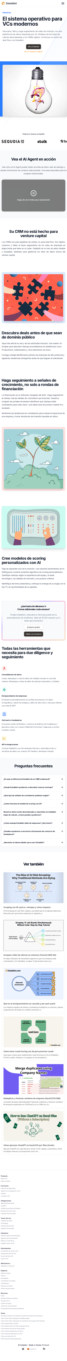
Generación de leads (7, 1226)
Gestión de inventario (7, 1228)
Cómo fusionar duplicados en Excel (12, 1331)
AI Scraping (4, 1223)
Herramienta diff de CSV (8, 1253)
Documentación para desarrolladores (12, 1308)
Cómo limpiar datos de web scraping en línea (15, 1326)
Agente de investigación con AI (10, 1191)
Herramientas (6, 1248)
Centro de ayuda (6, 1303)
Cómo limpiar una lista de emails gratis (13, 1328)
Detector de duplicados (8, 1188)
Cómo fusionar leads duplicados (11, 1339)
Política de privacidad (7, 1288)
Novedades (4, 1278)
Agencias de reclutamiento (9, 1238)
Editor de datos (5, 1181)
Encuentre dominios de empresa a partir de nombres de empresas (21, 1316)
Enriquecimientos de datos (9, 1298)
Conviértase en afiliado (8, 1281)
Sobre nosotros (6, 1273)
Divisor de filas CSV (7, 1256)
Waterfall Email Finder (7, 1203)
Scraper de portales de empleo (10, 1208)
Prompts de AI (5, 1301)
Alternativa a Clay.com (8, 1266)
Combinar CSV (5, 1196)
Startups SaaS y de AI (7, 1243)
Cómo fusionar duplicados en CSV (11, 1333)
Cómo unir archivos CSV (8, 1336)
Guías (2, 1296)
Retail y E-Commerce (7, 1241)
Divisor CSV (4, 1258)
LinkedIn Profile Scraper (8, 1213)
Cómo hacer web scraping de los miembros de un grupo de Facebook (23, 1321)
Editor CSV (4, 1178)
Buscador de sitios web (8, 1211)
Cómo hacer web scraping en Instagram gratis (15, 1318)
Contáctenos (5, 1283)
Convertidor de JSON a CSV (9, 1251)
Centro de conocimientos (9, 1306)
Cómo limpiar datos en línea (9, 1323)
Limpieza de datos (7, 1221)
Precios (3, 1276)
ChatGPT (3, 1206)
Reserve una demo (7, 1286)
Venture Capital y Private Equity (10, 1235)
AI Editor (3, 1193)
